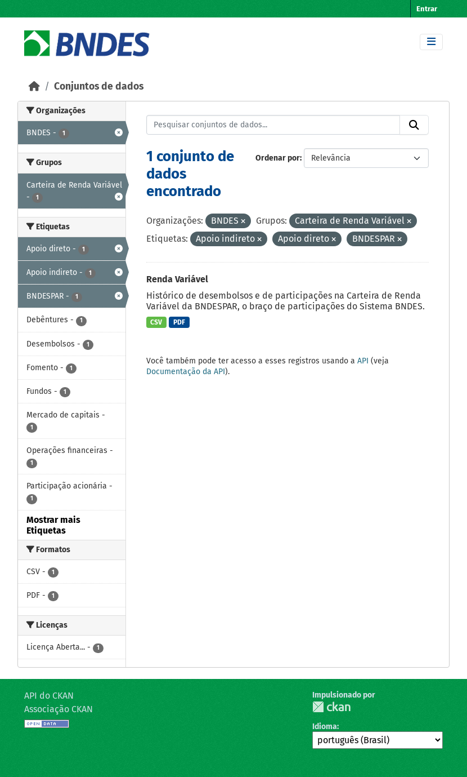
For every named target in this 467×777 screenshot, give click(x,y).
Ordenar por (277, 158)
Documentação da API (185, 371)
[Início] (34, 86)
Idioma (324, 726)
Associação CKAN (58, 709)
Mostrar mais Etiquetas (53, 525)
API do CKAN (49, 695)
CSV (156, 322)
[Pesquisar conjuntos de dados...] (273, 125)
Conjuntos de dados (98, 86)
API (363, 361)
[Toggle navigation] (431, 42)
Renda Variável (177, 279)
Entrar (426, 9)
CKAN (331, 707)
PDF (179, 322)
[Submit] (414, 125)
